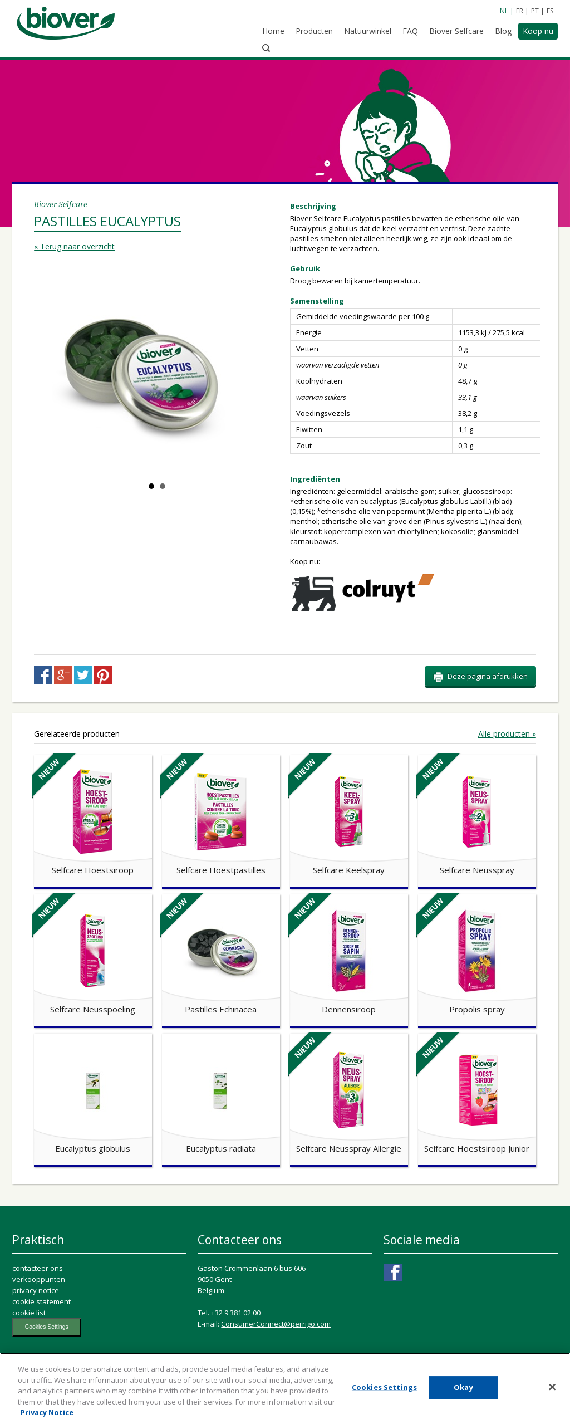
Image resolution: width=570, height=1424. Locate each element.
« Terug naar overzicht (74, 194)
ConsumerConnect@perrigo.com (276, 1355)
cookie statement (41, 1333)
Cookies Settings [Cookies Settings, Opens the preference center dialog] (384, 1399)
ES (550, 11)
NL (504, 11)
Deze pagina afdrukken (480, 707)
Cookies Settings (46, 1358)
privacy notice (35, 1322)
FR (519, 11)
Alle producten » (507, 765)
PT (535, 11)
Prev (54, 315)
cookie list (29, 1344)
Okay (463, 1399)
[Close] (552, 1399)
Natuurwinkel (348, 32)
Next (260, 315)
